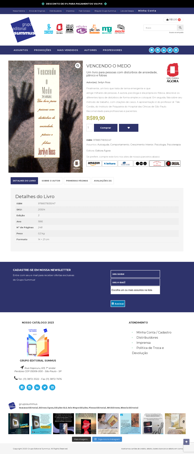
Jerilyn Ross (104, 82)
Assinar (118, 303)
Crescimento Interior (141, 144)
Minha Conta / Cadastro (153, 332)
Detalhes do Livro (24, 180)
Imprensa (70, 11)
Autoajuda (103, 144)
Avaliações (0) (103, 180)
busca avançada (176, 32)
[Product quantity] (89, 127)
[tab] (24, 180)
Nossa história (19, 11)
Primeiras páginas (77, 180)
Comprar (105, 127)
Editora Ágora (102, 150)
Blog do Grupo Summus (105, 11)
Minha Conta (147, 11)
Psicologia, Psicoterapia (167, 144)
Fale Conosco (84, 11)
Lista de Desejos (127, 11)
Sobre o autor (51, 180)
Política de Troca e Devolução (148, 350)
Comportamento (119, 144)
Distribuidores (56, 11)
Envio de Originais (37, 11)
